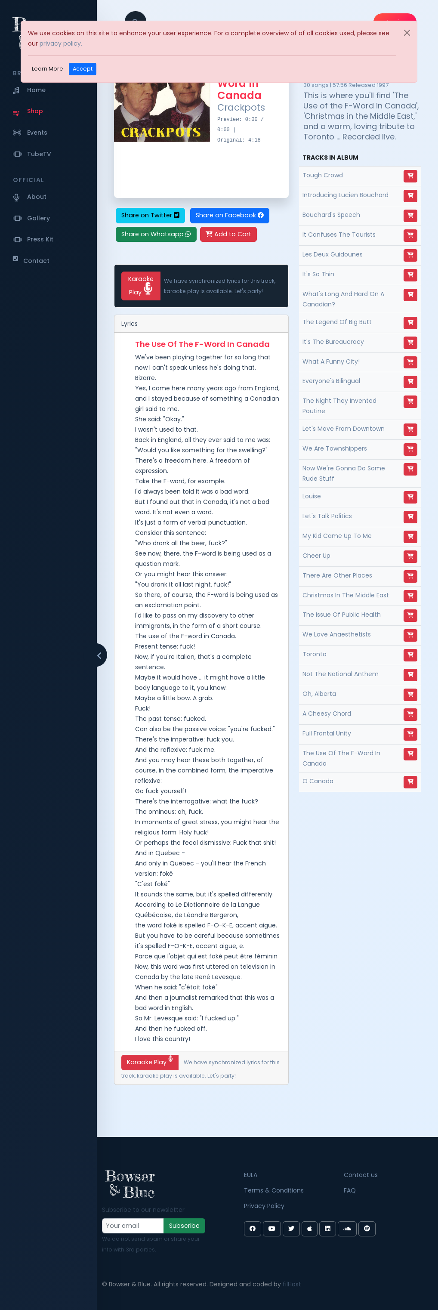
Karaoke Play (141, 286)
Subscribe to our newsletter (143, 1209)
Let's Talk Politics (327, 516)
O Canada (317, 781)
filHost (292, 1284)
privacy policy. (61, 43)
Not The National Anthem (340, 674)
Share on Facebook (230, 215)
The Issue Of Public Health (341, 614)
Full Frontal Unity (326, 733)
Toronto (314, 654)
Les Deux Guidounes (332, 254)
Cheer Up (316, 555)
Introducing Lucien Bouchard (345, 195)
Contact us (361, 1175)
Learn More (47, 68)
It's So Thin (318, 274)
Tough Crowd (322, 175)
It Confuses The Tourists (339, 234)
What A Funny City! (331, 361)
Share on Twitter (150, 215)
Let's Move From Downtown (343, 428)
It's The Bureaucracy (333, 341)
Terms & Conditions (274, 1190)
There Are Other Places (337, 575)
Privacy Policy (264, 1206)
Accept (83, 68)
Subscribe (184, 1225)
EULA (250, 1175)
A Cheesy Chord (326, 713)
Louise (311, 496)
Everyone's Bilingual (331, 381)
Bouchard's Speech (331, 214)
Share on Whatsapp (156, 234)
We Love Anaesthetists (336, 634)
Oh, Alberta (319, 693)
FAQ (350, 1190)
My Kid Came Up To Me (337, 535)
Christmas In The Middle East (345, 595)
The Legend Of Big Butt (337, 322)
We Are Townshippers (334, 448)
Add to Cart (228, 234)
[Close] (407, 32)
